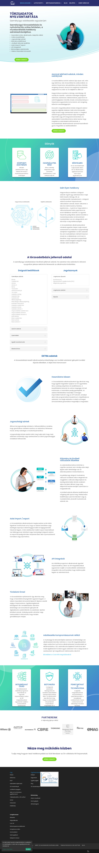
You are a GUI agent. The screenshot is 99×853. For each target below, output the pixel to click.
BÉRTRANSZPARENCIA (53, 3)
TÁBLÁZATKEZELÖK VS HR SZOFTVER (70, 845)
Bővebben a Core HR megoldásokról (57, 654)
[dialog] (17, 846)
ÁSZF (11, 780)
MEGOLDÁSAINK (25, 3)
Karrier (11, 800)
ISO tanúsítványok (14, 786)
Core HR (12, 823)
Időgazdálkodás (14, 820)
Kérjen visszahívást (35, 798)
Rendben (28, 849)
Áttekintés (12, 817)
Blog (32, 783)
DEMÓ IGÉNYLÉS (84, 3)
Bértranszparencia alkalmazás (17, 826)
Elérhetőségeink (35, 804)
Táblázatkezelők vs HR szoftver (18, 797)
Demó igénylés (34, 801)
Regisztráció (34, 777)
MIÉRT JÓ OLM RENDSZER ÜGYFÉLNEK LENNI (46, 845)
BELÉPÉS (72, 3)
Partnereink (13, 803)
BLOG (65, 3)
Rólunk (11, 775)
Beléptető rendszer (14, 838)
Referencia (12, 777)
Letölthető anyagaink (15, 789)
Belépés (33, 775)
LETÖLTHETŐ (38, 3)
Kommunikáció (13, 832)
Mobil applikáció (14, 835)
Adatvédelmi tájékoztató (16, 783)
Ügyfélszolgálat (34, 780)
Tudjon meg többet (7, 849)
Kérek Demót (21, 60)
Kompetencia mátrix (15, 829)
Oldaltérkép (13, 805)
